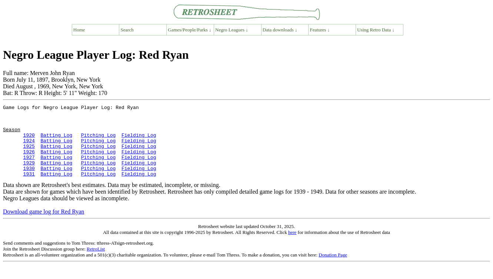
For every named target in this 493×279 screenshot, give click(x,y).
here (292, 246)
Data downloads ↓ (280, 30)
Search (127, 30)
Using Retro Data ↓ (375, 30)
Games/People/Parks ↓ (189, 30)
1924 (29, 148)
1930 (29, 181)
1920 (29, 141)
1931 (29, 188)
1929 (29, 174)
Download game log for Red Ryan (43, 226)
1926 (29, 161)
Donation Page (333, 269)
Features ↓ (320, 30)
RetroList (96, 263)
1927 (29, 168)
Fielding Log (138, 141)
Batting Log (56, 141)
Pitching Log (98, 141)
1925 (29, 155)
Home (79, 30)
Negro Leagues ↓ (231, 30)
